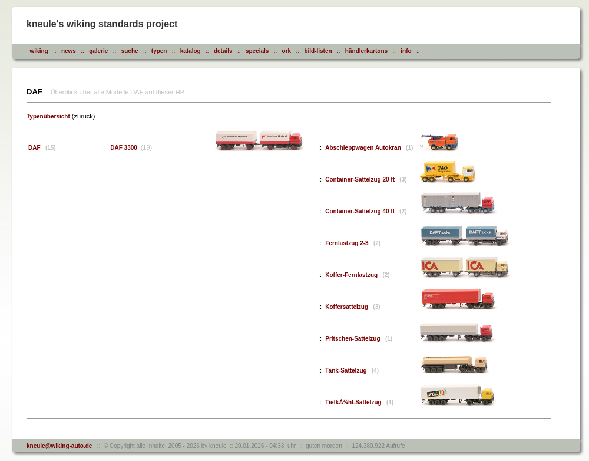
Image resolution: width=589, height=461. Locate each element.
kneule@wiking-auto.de (59, 446)
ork (287, 51)
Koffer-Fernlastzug (357, 275)
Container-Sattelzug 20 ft (365, 179)
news (68, 51)
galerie (98, 51)
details (223, 51)
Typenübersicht (48, 116)
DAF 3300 (124, 147)
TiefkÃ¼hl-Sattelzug (359, 402)
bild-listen (318, 51)
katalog (190, 51)
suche (129, 51)
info (406, 51)
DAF (42, 147)
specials (257, 51)
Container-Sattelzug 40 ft (365, 211)
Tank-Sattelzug (352, 370)
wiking (39, 51)
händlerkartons (366, 51)
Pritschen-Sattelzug (358, 338)
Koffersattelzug (352, 307)
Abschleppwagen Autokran (369, 147)
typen (159, 51)
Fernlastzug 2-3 (352, 243)
